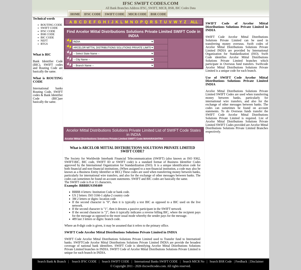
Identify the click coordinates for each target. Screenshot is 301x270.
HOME (75, 14)
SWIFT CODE (114, 14)
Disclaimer (257, 261)
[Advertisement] (133, 98)
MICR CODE (137, 14)
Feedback (241, 261)
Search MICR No (193, 261)
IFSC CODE (92, 14)
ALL (194, 22)
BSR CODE (158, 14)
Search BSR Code (221, 261)
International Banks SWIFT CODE (156, 261)
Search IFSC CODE (84, 261)
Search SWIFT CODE (115, 261)
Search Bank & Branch (51, 261)
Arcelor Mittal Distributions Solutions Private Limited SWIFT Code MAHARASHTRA (114, 138)
